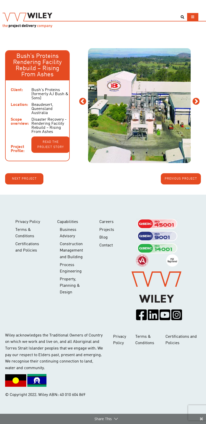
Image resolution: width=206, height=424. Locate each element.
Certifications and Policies (27, 247)
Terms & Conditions (24, 233)
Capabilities (67, 222)
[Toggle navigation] (192, 17)
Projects (106, 230)
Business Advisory (68, 233)
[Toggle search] (182, 17)
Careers (106, 222)
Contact (106, 245)
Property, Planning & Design (70, 285)
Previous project (181, 178)
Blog (103, 237)
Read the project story (50, 145)
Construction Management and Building (71, 250)
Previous (83, 101)
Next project (24, 178)
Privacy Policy (27, 222)
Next (196, 101)
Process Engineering (71, 268)
